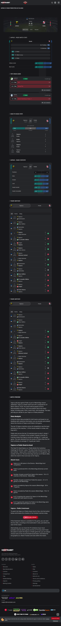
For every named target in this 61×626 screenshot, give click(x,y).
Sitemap (35, 583)
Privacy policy (36, 581)
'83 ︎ (13, 58)
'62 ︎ (13, 51)
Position (14, 172)
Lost (13, 183)
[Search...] (52, 2)
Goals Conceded (16, 191)
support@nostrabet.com (8, 602)
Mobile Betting (7, 578)
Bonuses (5, 566)
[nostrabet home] (8, 550)
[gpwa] (16, 610)
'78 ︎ (13, 55)
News (34, 566)
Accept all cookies (55, 618)
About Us (35, 574)
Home (16, 213)
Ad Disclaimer (36, 585)
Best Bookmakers (8, 569)
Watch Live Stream (30, 517)
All (12, 213)
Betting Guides (7, 583)
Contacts (35, 571)
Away (20, 213)
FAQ (34, 569)
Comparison (6, 574)
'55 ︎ (48, 45)
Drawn (14, 180)
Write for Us (36, 576)
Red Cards (12, 67)
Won (13, 176)
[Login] (55, 2)
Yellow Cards (12, 63)
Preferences (55, 621)
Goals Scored (15, 187)
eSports (5, 581)
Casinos (5, 571)
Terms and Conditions (39, 578)
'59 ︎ (48, 48)
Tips (4, 576)
